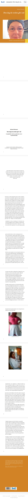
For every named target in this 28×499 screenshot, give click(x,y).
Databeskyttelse (14, 495)
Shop (25, 2)
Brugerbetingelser (21, 495)
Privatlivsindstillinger (14, 497)
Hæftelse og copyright (6, 495)
